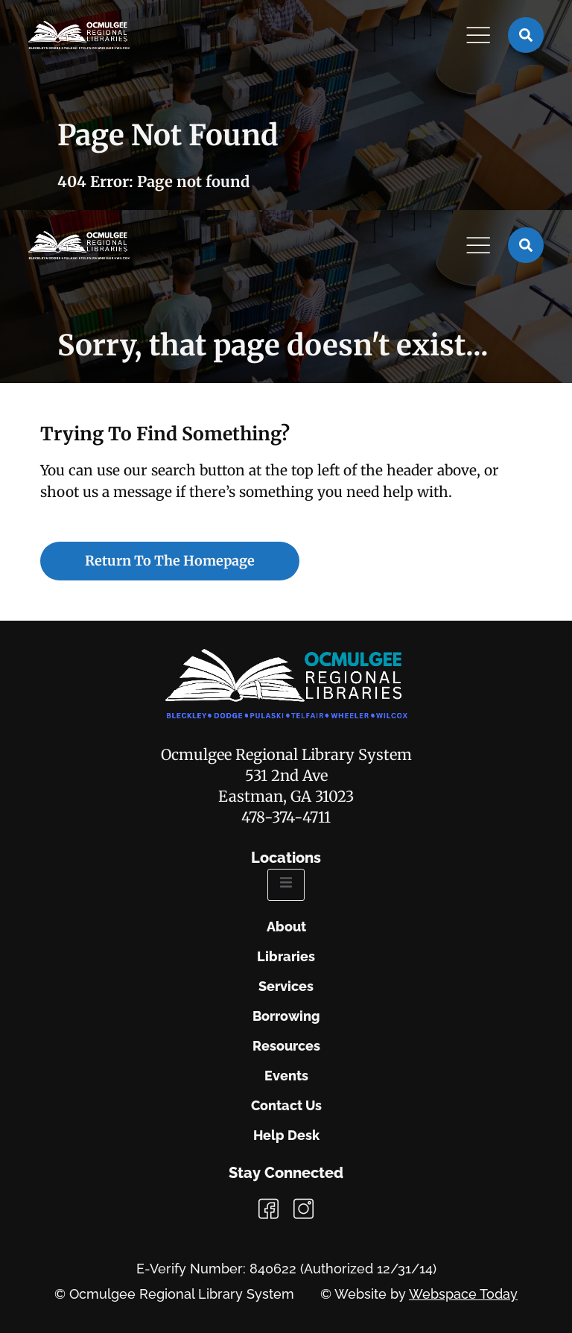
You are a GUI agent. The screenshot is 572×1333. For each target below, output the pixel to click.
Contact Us (286, 1105)
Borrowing (286, 1016)
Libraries (286, 956)
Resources (286, 1046)
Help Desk (286, 1135)
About (286, 926)
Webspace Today (463, 1294)
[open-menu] (286, 884)
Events (286, 1075)
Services (286, 986)
